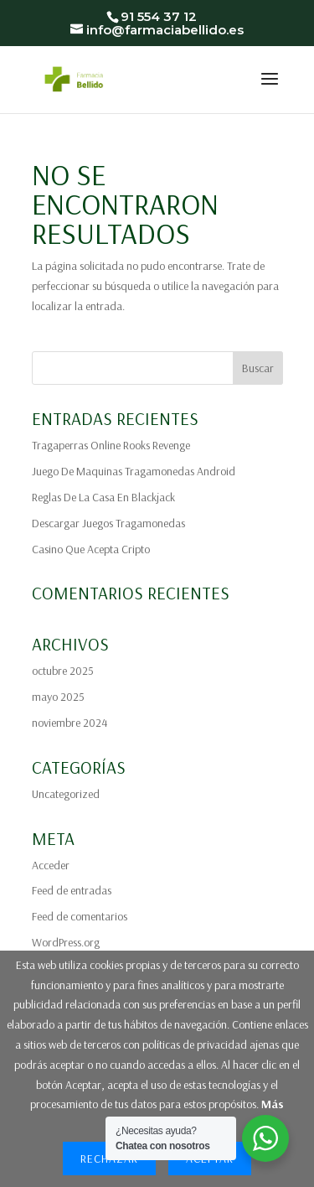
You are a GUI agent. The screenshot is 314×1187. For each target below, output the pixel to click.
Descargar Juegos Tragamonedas (108, 523)
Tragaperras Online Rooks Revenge (111, 445)
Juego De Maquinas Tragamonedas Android (133, 471)
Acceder (50, 865)
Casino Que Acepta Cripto (91, 549)
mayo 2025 (58, 696)
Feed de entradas (71, 890)
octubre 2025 (63, 670)
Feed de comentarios (79, 916)
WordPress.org (66, 942)
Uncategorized (66, 793)
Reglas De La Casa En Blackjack (103, 497)
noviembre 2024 (69, 722)
